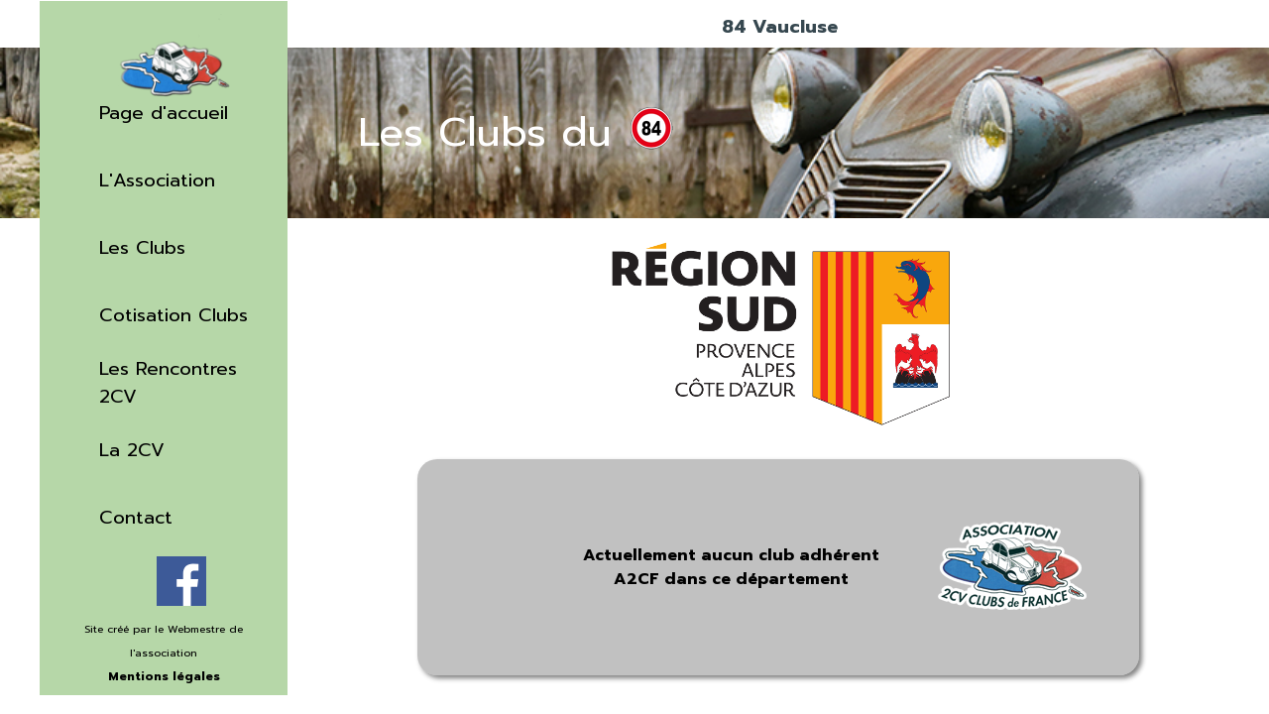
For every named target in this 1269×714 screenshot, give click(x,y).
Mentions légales (164, 676)
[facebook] (181, 581)
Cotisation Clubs (173, 315)
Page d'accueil (163, 113)
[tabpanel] (164, 663)
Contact (136, 518)
